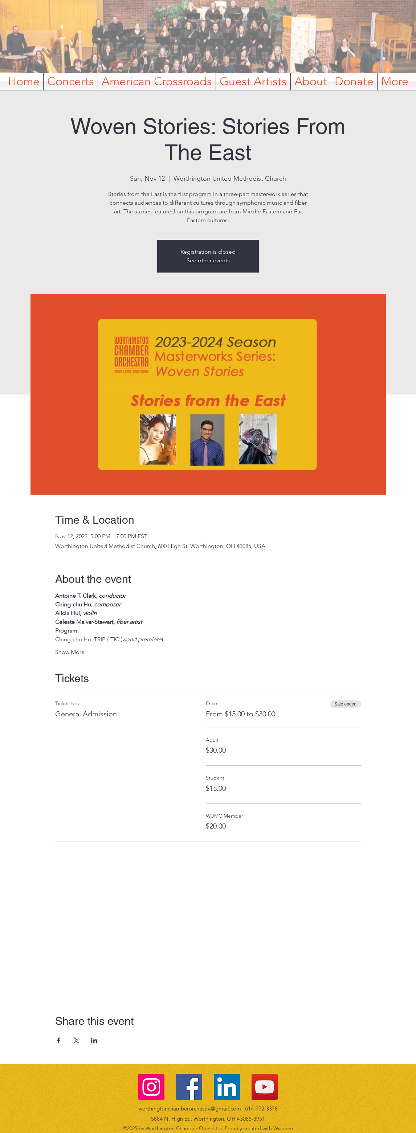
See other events (208, 260)
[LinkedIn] (227, 1087)
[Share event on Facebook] (58, 1040)
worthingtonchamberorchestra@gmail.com (189, 1108)
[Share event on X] (76, 1040)
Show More (70, 652)
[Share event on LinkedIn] (94, 1040)
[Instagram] (151, 1087)
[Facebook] (189, 1087)
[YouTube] (265, 1087)
